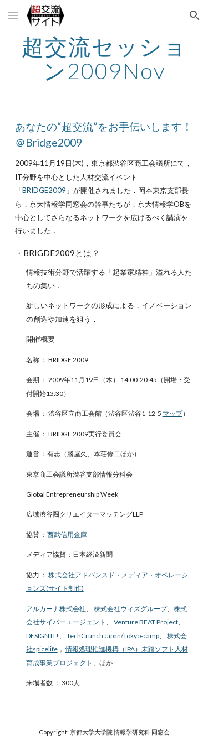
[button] (13, 15)
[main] (104, 58)
